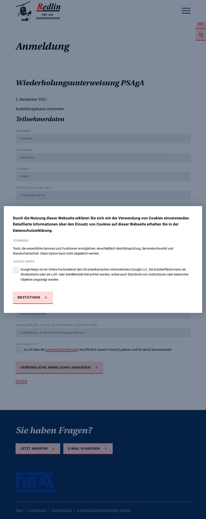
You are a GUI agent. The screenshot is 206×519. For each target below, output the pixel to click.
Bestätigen (29, 297)
